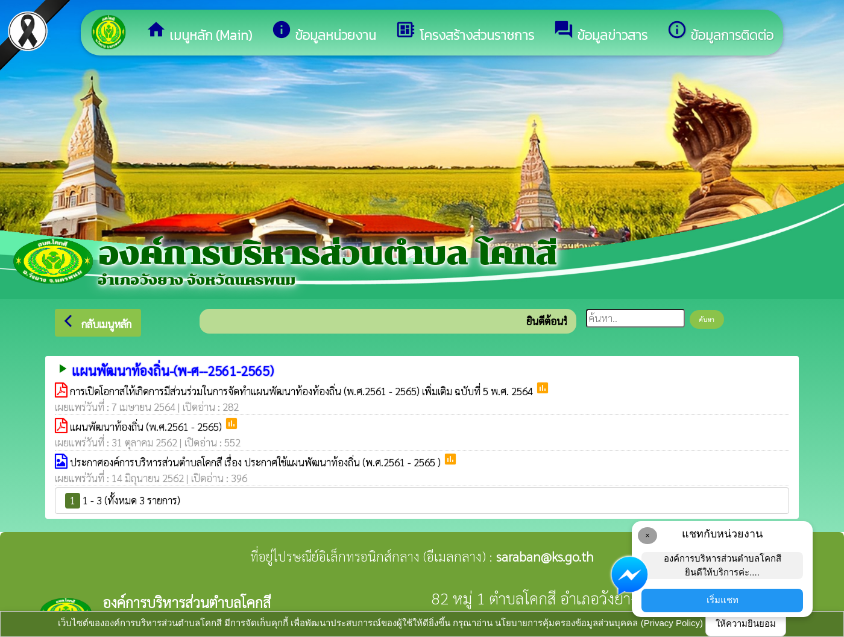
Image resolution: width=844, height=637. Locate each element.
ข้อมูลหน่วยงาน (323, 32)
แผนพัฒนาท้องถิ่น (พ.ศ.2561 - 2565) (147, 426)
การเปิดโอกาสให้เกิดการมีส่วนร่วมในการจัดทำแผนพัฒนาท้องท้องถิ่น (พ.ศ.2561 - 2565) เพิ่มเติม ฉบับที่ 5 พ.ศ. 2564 (302, 391)
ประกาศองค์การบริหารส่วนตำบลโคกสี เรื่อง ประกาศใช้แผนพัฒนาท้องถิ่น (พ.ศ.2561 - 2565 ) (256, 462)
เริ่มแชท (722, 600)
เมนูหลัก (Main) (199, 32)
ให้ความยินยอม (746, 623)
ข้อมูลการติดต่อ (720, 32)
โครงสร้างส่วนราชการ (464, 32)
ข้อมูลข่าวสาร (600, 32)
